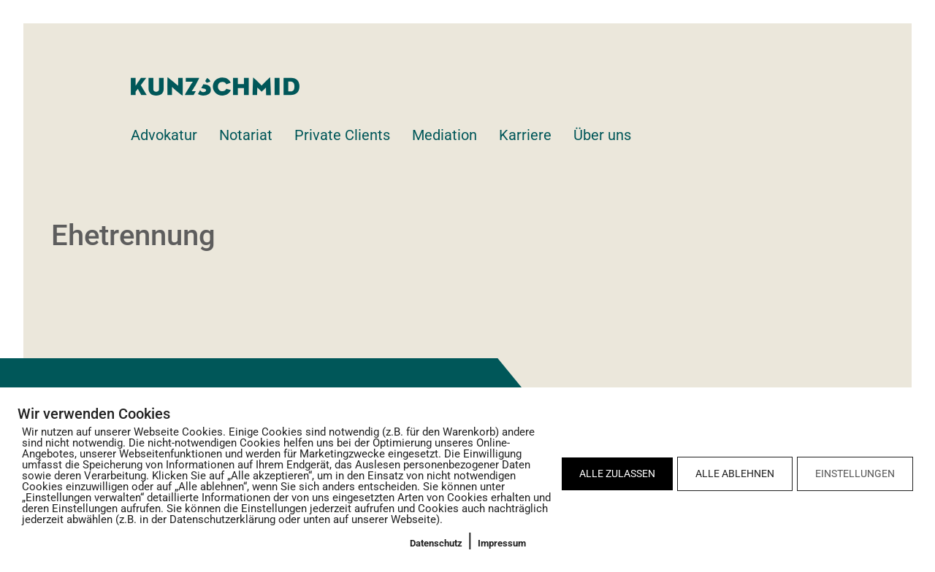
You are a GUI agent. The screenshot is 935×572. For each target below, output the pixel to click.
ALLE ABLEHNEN (734, 473)
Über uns (602, 135)
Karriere (525, 135)
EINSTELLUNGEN (855, 473)
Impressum (502, 543)
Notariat (245, 135)
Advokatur (164, 135)
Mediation (444, 135)
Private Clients (342, 135)
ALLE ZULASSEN (617, 473)
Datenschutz (436, 543)
